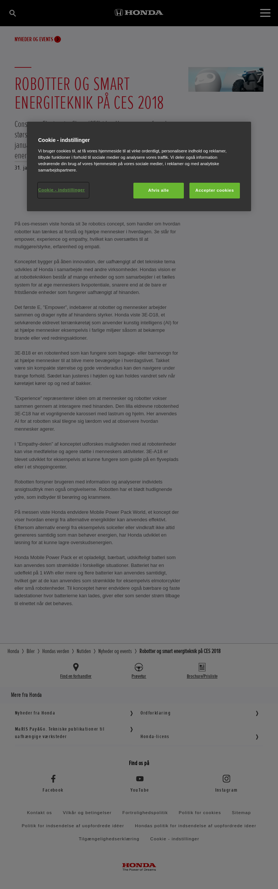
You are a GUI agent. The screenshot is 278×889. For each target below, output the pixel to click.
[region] (139, 166)
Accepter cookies (214, 190)
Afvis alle (158, 190)
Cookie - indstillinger (61, 190)
